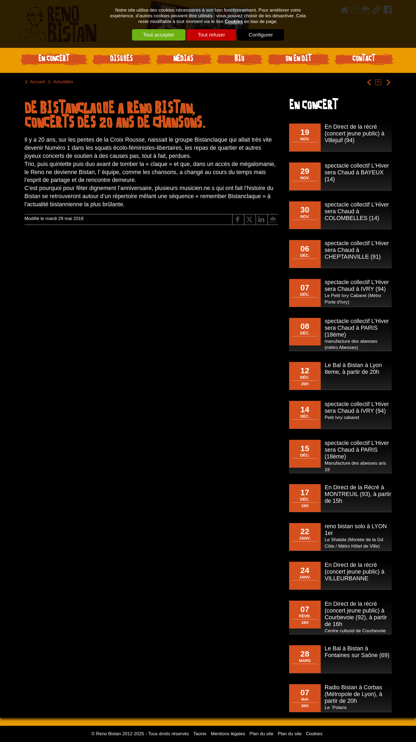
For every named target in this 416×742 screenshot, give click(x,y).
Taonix (200, 733)
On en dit (298, 59)
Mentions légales (228, 733)
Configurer (261, 35)
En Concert (53, 59)
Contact (363, 59)
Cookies (234, 21)
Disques (121, 59)
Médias (183, 59)
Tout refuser (211, 35)
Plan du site (261, 733)
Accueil (37, 81)
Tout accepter (158, 35)
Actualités (63, 81)
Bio (239, 59)
